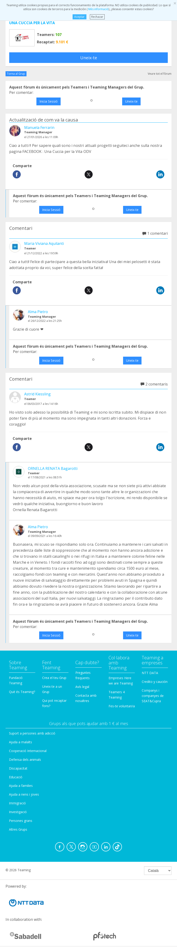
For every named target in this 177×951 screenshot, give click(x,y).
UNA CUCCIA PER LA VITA (32, 22)
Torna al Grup (16, 74)
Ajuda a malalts (20, 742)
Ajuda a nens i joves (24, 794)
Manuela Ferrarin (39, 127)
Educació (15, 777)
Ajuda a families (21, 785)
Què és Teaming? (22, 692)
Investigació (18, 812)
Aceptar (79, 17)
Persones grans (20, 820)
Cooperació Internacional (28, 751)
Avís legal (82, 686)
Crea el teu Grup (54, 677)
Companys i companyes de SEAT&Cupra (153, 695)
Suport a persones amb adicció (32, 733)
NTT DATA (150, 673)
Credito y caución (155, 681)
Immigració (17, 803)
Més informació (98, 9)
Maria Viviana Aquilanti (44, 243)
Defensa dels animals (25, 759)
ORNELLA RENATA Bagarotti (52, 468)
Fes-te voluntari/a (122, 706)
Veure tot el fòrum (159, 74)
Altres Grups (18, 829)
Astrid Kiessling (37, 394)
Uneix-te (88, 57)
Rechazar (97, 17)
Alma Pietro (38, 311)
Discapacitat (18, 768)
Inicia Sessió (48, 101)
